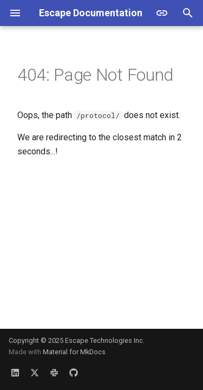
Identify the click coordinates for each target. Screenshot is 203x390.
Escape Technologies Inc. (105, 340)
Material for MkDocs (74, 352)
